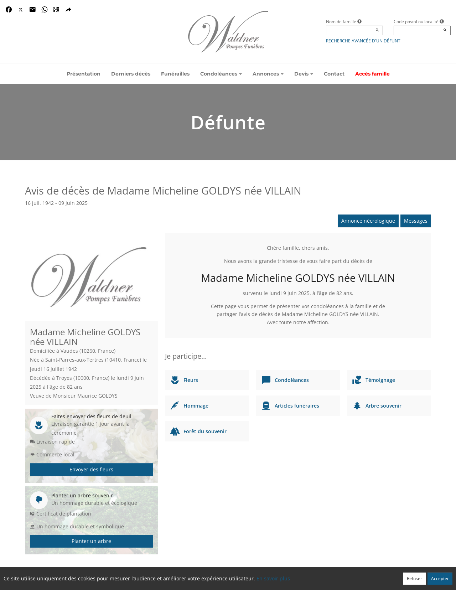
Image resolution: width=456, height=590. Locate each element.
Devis (303, 74)
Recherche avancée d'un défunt (363, 41)
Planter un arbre (91, 541)
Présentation (83, 74)
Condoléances (221, 74)
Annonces (268, 74)
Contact (334, 74)
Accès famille (372, 74)
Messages (416, 220)
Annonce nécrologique (368, 220)
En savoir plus (273, 578)
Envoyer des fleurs (91, 469)
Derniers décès (130, 74)
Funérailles (175, 74)
